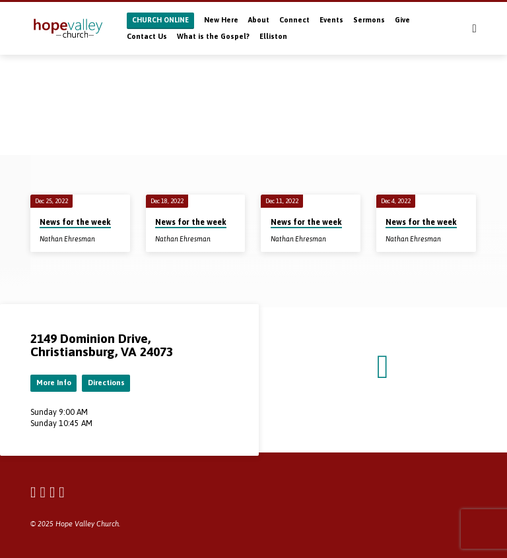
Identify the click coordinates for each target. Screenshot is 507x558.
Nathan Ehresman (67, 239)
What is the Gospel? (213, 36)
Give (402, 20)
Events (331, 20)
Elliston (273, 36)
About (258, 20)
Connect (294, 20)
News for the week (75, 222)
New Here (221, 20)
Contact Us (147, 36)
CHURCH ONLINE (160, 20)
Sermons (369, 20)
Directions (106, 383)
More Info (53, 383)
